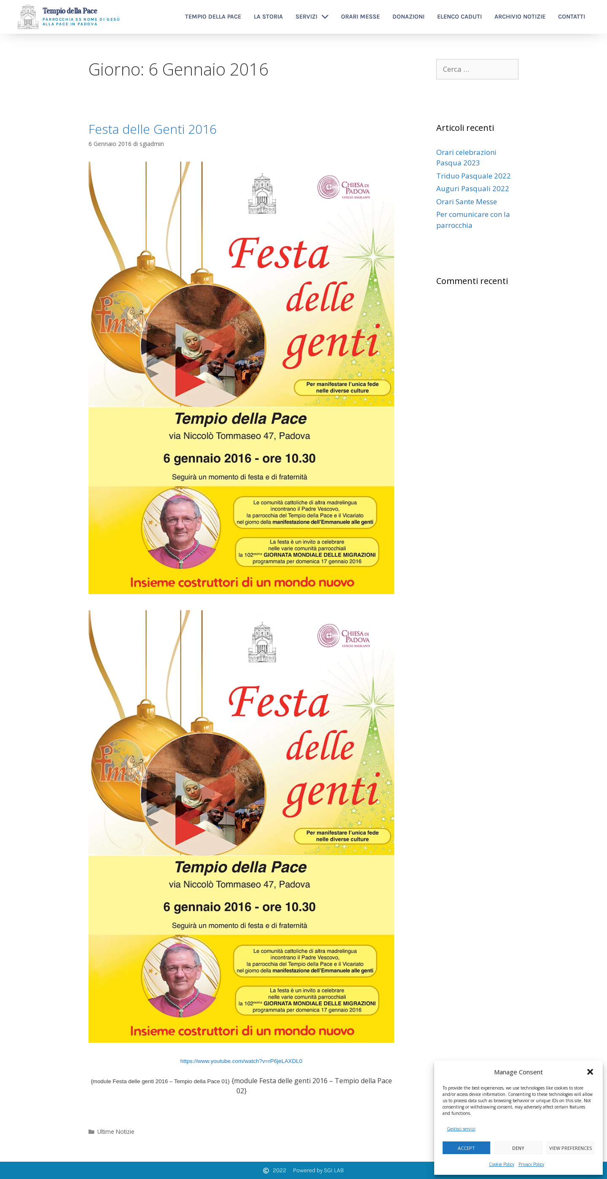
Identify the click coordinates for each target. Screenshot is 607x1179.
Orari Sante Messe (466, 201)
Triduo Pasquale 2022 (473, 176)
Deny (518, 1148)
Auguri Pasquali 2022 (472, 188)
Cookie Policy (501, 1164)
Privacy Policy (531, 1164)
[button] (590, 1072)
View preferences (570, 1148)
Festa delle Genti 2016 (153, 129)
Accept (466, 1148)
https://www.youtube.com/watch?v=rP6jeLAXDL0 (241, 1061)
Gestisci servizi (461, 1129)
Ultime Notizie (115, 1132)
